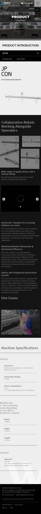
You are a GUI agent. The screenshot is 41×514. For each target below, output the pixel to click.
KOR (23, 3)
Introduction (7, 59)
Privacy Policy (19, 504)
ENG (30, 3)
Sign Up (4, 507)
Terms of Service (7, 504)
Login (11, 507)
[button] (3, 199)
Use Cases (21, 59)
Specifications (7, 64)
